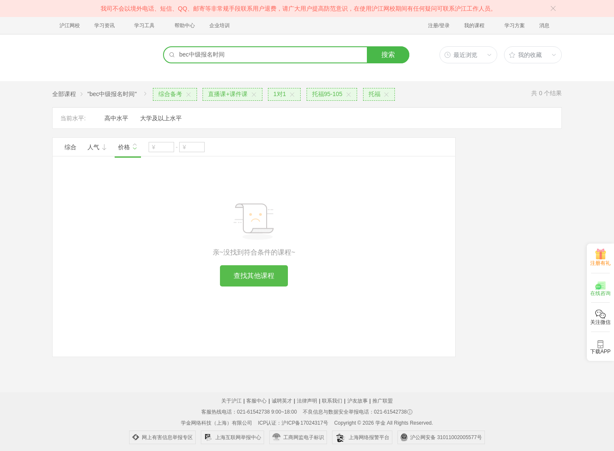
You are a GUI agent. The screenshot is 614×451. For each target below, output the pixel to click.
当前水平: (73, 118)
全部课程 (64, 94)
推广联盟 (382, 401)
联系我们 (332, 401)
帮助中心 (185, 25)
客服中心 (256, 401)
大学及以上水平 (161, 118)
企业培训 (219, 25)
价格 (128, 146)
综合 (70, 147)
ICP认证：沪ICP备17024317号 (293, 423)
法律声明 (307, 401)
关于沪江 (231, 401)
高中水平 (116, 118)
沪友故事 (357, 401)
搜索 (388, 54)
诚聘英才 (282, 401)
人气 (97, 147)
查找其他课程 (254, 275)
